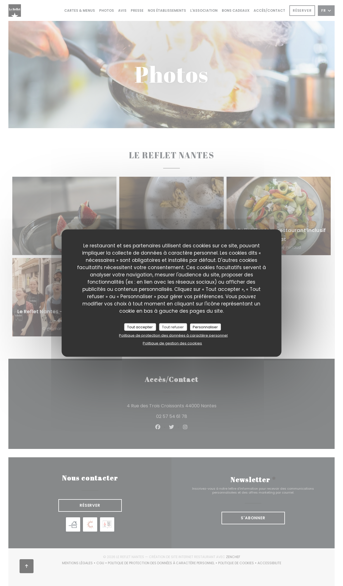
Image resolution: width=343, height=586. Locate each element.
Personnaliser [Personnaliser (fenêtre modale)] (205, 326)
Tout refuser (173, 326)
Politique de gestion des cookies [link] (172, 343)
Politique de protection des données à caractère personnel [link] (173, 335)
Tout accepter (140, 326)
